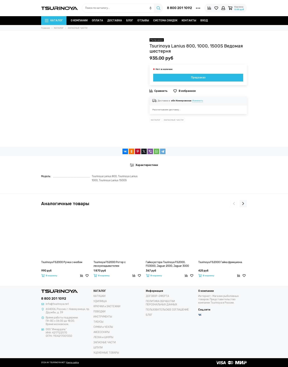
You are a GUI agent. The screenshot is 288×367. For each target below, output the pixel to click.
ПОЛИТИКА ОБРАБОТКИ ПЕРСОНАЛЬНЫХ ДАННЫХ (161, 303)
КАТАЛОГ (54, 20)
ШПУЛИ (98, 347)
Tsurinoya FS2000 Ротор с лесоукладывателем (109, 264)
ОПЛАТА (97, 20)
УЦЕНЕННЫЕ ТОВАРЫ (106, 352)
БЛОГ (129, 20)
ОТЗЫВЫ (143, 20)
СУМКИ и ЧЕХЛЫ (103, 327)
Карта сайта (72, 362)
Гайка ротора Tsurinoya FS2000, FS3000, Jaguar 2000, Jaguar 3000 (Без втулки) (167, 264)
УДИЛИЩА (100, 301)
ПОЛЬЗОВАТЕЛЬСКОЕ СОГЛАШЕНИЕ (167, 309)
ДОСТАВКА (114, 20)
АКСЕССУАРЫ (101, 332)
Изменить (197, 100)
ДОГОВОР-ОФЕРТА (157, 296)
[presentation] (234, 203)
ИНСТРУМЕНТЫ (102, 316)
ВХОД (204, 20)
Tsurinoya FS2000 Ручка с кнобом (61, 262)
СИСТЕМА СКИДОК (165, 20)
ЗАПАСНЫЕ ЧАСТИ (173, 120)
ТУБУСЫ (98, 321)
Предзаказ (198, 77)
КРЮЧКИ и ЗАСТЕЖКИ (106, 306)
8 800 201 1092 (179, 8)
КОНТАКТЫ (189, 20)
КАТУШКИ (99, 296)
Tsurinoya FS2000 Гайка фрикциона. (220, 262)
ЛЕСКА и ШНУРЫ (103, 337)
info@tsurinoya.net (57, 304)
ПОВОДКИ (99, 311)
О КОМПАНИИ (79, 20)
